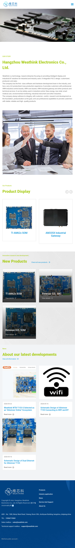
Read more (9, 414)
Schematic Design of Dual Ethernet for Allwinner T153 (19, 462)
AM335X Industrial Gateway (56, 234)
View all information (10, 359)
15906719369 (10, 518)
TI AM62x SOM (19, 233)
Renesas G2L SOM (15, 330)
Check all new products (40, 262)
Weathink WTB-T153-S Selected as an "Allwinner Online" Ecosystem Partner (19, 410)
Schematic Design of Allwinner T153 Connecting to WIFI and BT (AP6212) (55, 410)
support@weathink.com (29, 526)
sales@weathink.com (20, 522)
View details (10, 298)
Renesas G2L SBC (51, 293)
